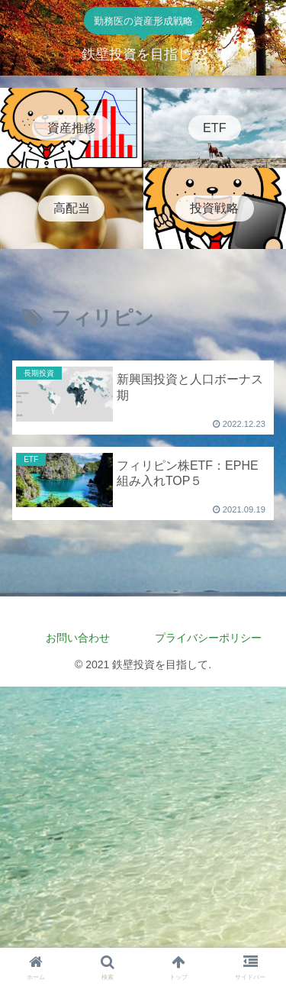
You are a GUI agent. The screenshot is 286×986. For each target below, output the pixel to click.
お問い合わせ (78, 638)
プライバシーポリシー (213, 638)
